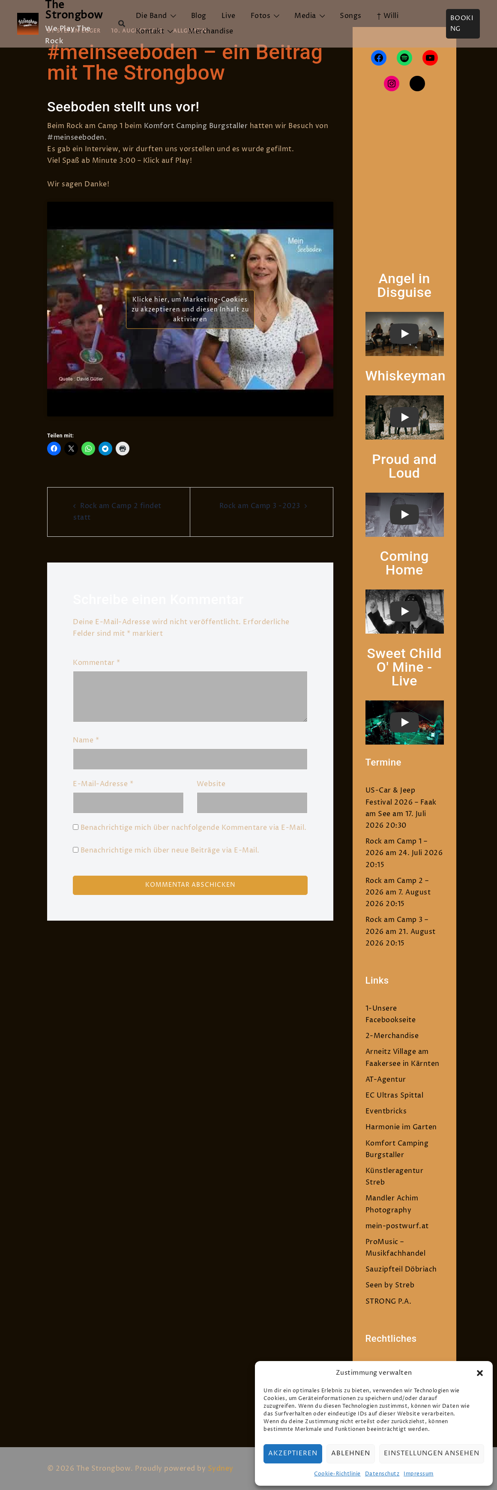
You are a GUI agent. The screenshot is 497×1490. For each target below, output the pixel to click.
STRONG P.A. (388, 1301)
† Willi (388, 16)
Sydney (221, 1468)
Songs (351, 16)
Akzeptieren (292, 1453)
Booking (462, 24)
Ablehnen (350, 1453)
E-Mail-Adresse (103, 784)
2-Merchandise (392, 1036)
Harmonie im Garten (401, 1127)
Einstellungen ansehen (431, 1453)
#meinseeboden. (77, 137)
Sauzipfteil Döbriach (401, 1269)
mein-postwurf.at (397, 1226)
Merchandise (211, 31)
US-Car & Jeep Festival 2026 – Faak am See (401, 802)
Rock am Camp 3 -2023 (259, 506)
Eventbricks (386, 1111)
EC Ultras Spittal (394, 1095)
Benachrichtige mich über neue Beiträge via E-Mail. (170, 850)
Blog (199, 16)
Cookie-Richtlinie (337, 1474)
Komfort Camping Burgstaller (196, 126)
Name (86, 740)
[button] (480, 1373)
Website (211, 784)
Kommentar (96, 662)
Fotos (261, 16)
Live (229, 16)
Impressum (419, 1474)
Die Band (151, 16)
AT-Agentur (385, 1079)
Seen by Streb (390, 1285)
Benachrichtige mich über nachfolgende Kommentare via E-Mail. (194, 827)
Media (305, 16)
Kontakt (150, 31)
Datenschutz (382, 1474)
